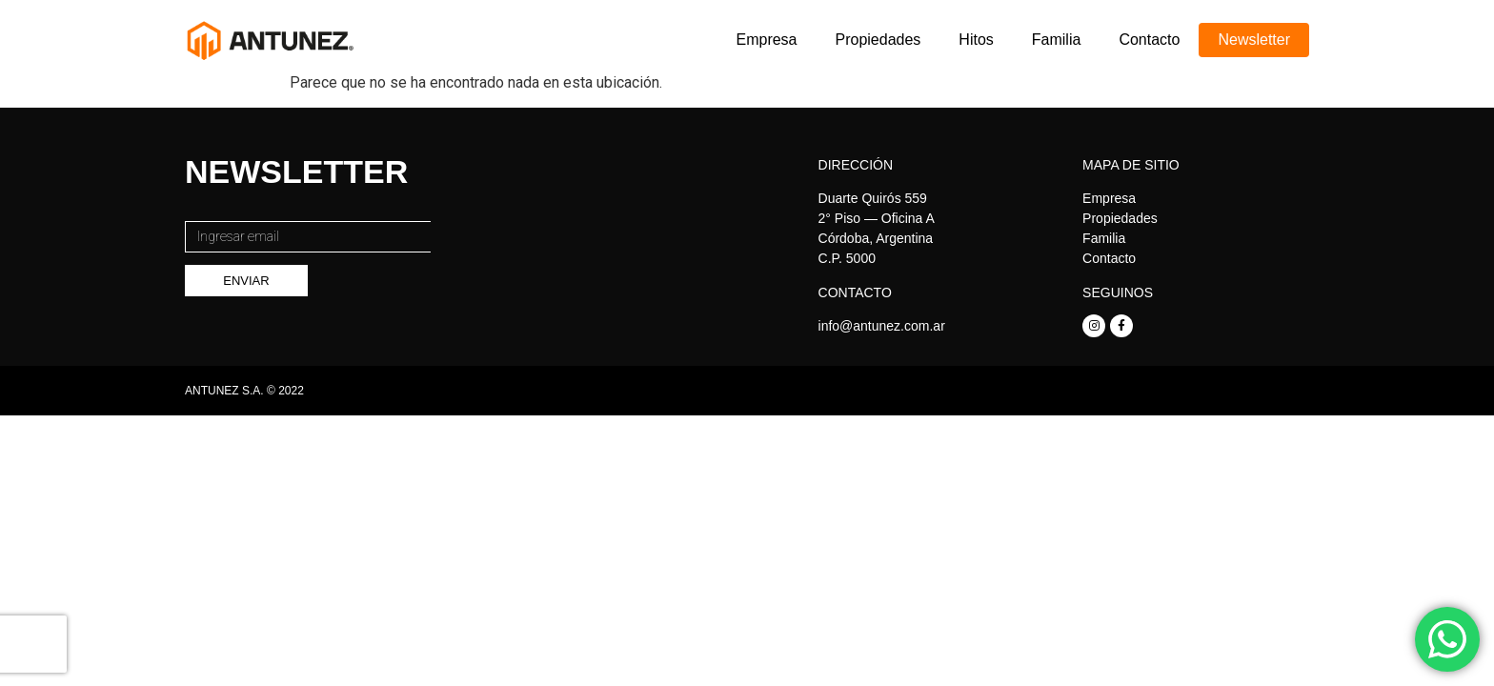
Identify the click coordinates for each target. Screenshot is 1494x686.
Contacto (1149, 39)
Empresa (766, 39)
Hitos (976, 39)
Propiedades (878, 39)
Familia (1056, 39)
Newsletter (1254, 39)
